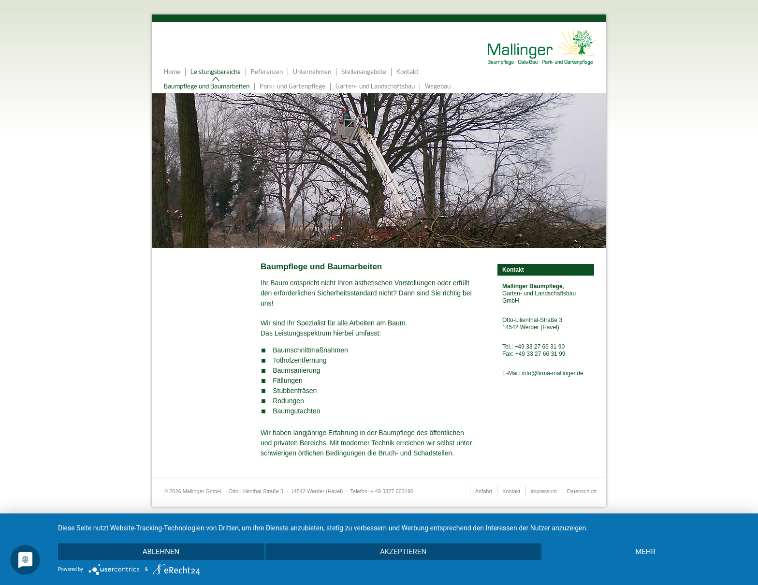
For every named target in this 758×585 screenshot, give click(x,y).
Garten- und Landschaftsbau (375, 87)
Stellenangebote (363, 72)
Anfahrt (483, 491)
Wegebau (438, 87)
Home (172, 72)
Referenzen (267, 72)
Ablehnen (161, 551)
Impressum (543, 491)
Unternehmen (312, 72)
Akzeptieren (403, 551)
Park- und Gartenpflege (292, 87)
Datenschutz (582, 491)
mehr (645, 551)
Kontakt (407, 72)
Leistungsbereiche (215, 72)
